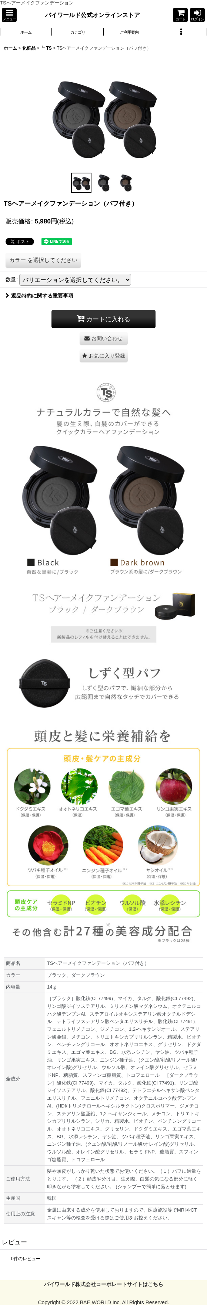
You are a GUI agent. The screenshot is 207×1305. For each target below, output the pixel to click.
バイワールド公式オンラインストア (92, 14)
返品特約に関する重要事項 (39, 296)
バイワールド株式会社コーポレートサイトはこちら (103, 1284)
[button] (9, 15)
